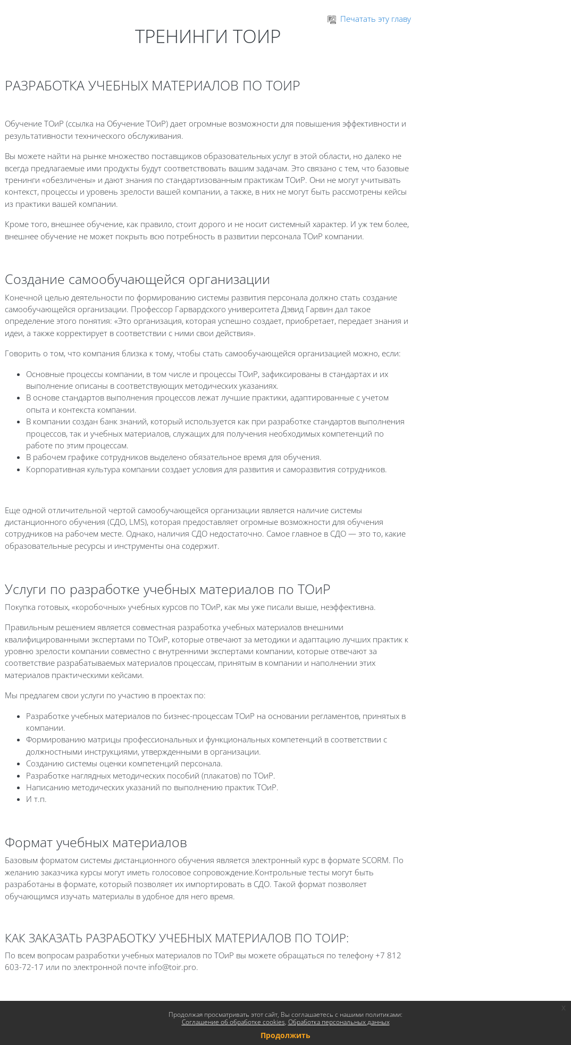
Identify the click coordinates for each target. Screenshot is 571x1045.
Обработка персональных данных (339, 1021)
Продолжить (285, 1035)
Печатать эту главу (369, 18)
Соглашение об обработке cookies (233, 1021)
